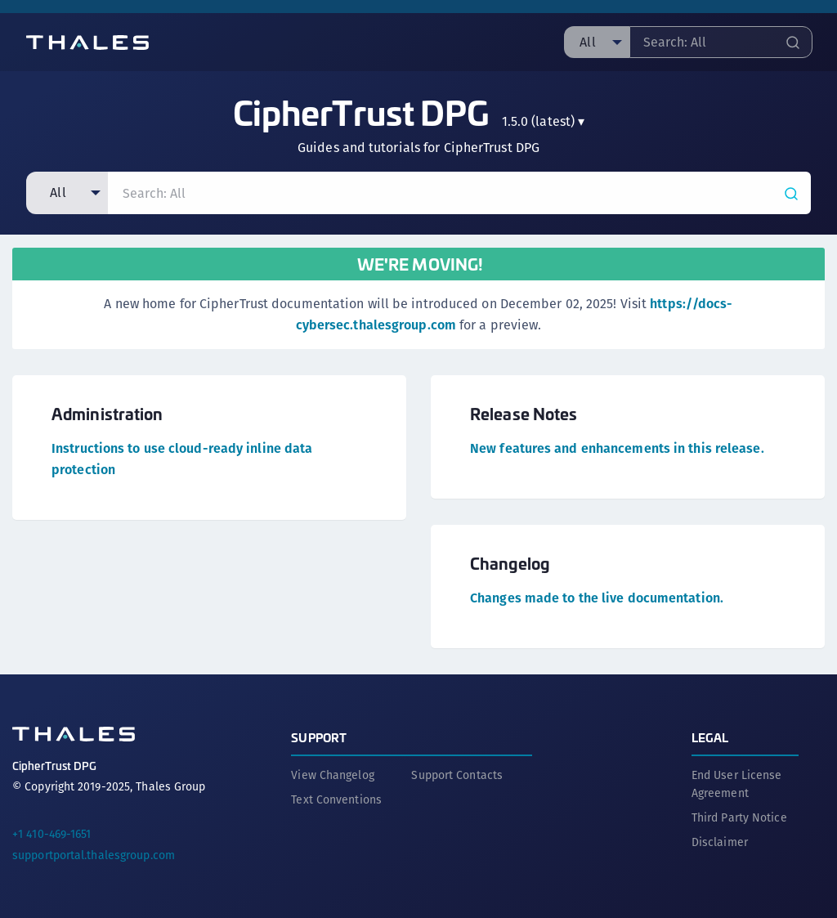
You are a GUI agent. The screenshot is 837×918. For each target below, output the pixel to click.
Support (319, 737)
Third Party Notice (739, 817)
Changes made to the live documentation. (596, 598)
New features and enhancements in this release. (617, 448)
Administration (107, 413)
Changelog (509, 563)
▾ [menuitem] (543, 121)
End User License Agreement (737, 784)
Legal (710, 737)
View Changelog (332, 775)
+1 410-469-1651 (52, 834)
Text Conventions (336, 799)
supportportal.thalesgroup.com (93, 855)
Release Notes (523, 413)
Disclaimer (720, 842)
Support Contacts (457, 775)
